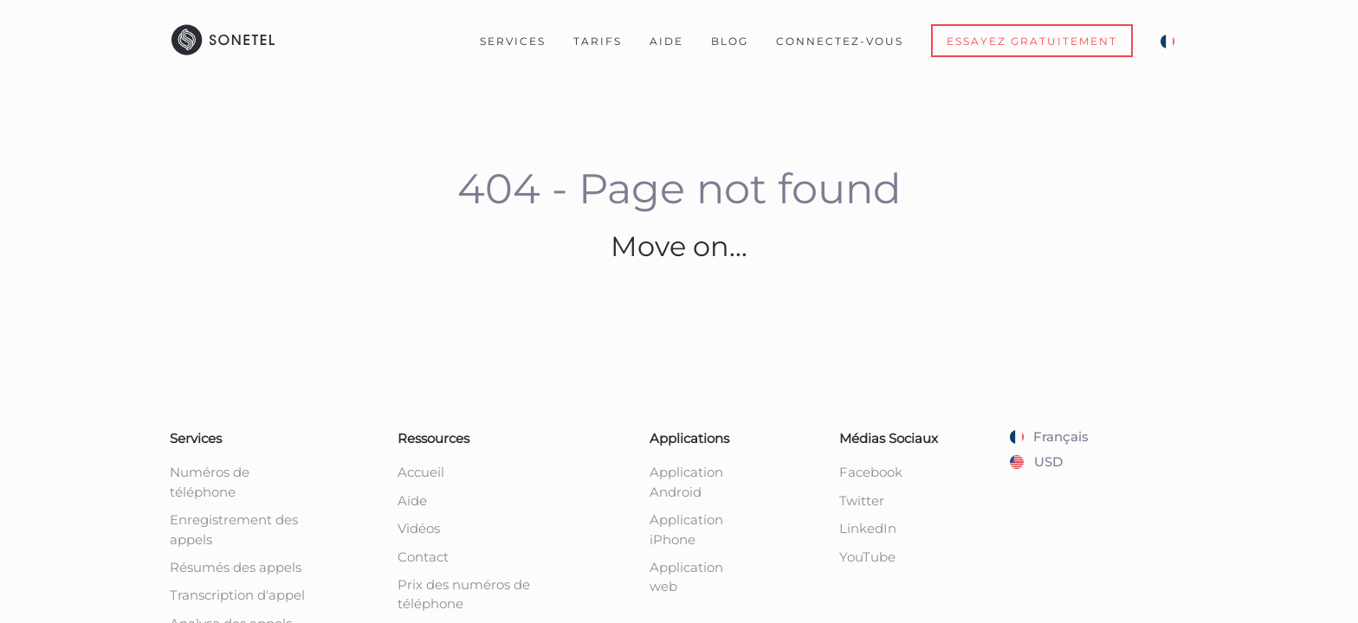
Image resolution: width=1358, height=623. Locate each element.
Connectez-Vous (839, 41)
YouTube (867, 557)
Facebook (870, 472)
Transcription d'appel (237, 595)
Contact (423, 557)
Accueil (421, 472)
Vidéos (419, 528)
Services (513, 41)
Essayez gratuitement (1032, 41)
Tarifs (597, 41)
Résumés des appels (235, 567)
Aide (666, 41)
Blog (729, 41)
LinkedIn (867, 528)
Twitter (861, 500)
